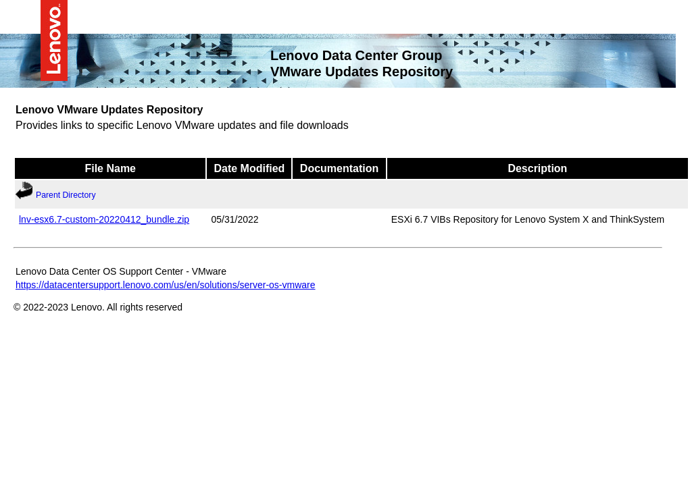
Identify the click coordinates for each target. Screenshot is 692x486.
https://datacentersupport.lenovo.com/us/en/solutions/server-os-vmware (166, 284)
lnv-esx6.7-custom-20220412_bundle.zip (104, 218)
